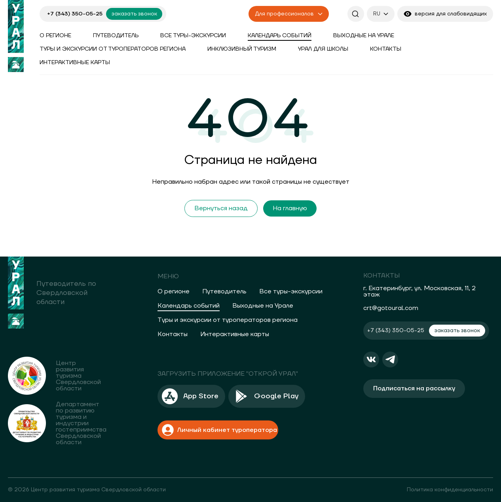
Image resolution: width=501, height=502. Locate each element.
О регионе (55, 35)
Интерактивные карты (75, 62)
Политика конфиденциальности (450, 489)
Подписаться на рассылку (414, 388)
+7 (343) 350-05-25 (74, 14)
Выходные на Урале (363, 35)
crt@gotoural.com (390, 308)
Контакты (385, 49)
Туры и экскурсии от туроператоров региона (113, 49)
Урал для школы (323, 49)
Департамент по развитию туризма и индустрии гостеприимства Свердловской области (81, 423)
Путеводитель (116, 35)
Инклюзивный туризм (241, 49)
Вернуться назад (221, 208)
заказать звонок (134, 13)
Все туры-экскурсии (193, 35)
